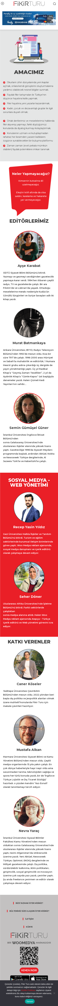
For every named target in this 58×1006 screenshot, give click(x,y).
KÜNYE (29, 927)
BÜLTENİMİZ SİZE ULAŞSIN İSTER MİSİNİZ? (29, 911)
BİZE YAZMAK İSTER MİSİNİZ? (29, 903)
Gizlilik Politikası (28, 990)
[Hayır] (54, 993)
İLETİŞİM (29, 919)
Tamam (29, 1001)
